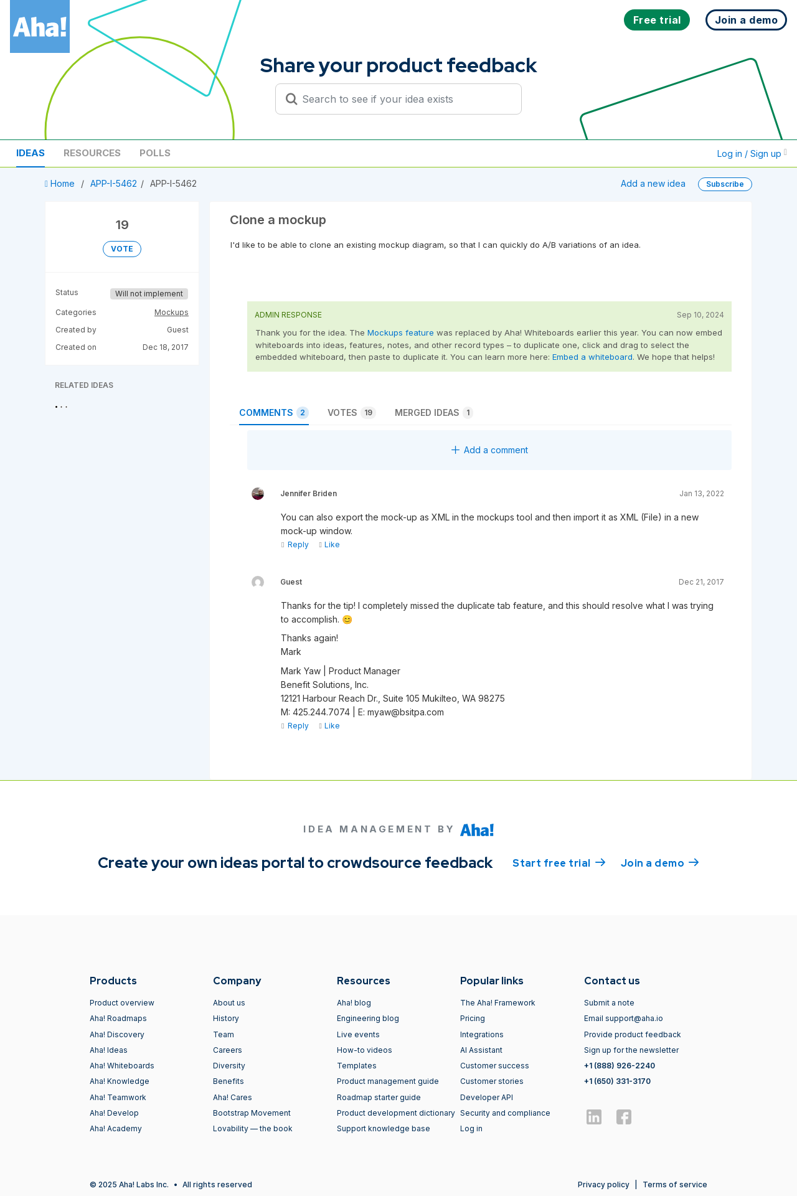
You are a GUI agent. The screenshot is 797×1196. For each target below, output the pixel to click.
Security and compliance (505, 1113)
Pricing (472, 1018)
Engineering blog (368, 1018)
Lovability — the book (253, 1128)
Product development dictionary (396, 1113)
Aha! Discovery (117, 1034)
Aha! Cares (232, 1097)
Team (223, 1034)
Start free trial (559, 862)
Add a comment (489, 450)
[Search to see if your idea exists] (404, 99)
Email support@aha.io (623, 1018)
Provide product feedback (632, 1034)
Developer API (486, 1097)
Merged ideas (434, 413)
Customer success (494, 1065)
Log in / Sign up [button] (752, 153)
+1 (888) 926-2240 (619, 1065)
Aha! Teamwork (118, 1097)
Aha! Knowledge (119, 1081)
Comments (274, 413)
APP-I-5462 (113, 183)
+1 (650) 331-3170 (617, 1081)
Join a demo (660, 862)
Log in (471, 1128)
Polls (155, 153)
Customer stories (492, 1081)
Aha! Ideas (109, 1050)
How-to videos (364, 1050)
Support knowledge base (383, 1128)
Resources (92, 153)
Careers (227, 1050)
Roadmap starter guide (379, 1097)
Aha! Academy (116, 1128)
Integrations (482, 1034)
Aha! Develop (114, 1113)
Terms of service (675, 1184)
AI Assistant (481, 1050)
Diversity (229, 1065)
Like (329, 544)
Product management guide (388, 1081)
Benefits (228, 1081)
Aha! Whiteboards (122, 1065)
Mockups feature (400, 332)
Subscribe (725, 184)
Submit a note (609, 1002)
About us (229, 1002)
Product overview (122, 1002)
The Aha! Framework (497, 1002)
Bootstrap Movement (252, 1113)
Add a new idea (653, 183)
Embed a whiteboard (592, 357)
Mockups (171, 312)
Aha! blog (354, 1002)
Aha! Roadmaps (118, 1018)
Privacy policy (604, 1184)
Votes (352, 413)
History (226, 1018)
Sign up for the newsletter (631, 1050)
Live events (358, 1034)
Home (61, 183)
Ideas (30, 153)
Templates (357, 1065)
